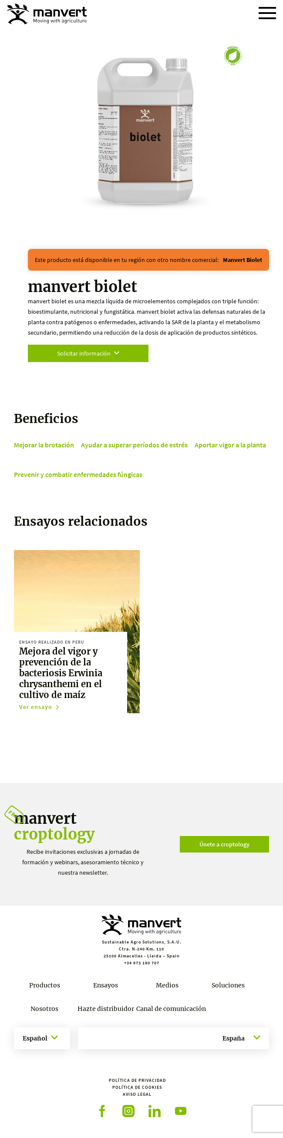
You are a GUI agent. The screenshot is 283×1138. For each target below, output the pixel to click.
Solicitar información (88, 353)
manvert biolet (242, 260)
